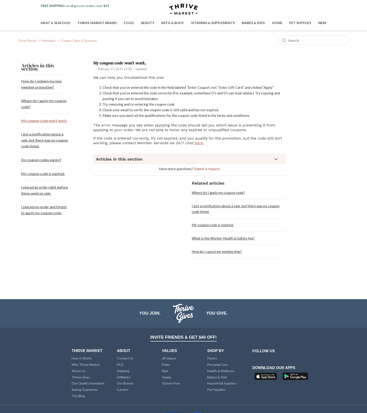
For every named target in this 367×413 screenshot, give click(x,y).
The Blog (78, 396)
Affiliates (123, 377)
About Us (79, 371)
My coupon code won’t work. (44, 120)
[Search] (314, 40)
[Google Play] (295, 377)
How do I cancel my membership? (217, 251)
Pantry (212, 358)
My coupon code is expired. (43, 173)
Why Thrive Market (86, 364)
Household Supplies (221, 383)
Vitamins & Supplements (213, 23)
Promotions (48, 41)
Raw (165, 371)
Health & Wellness (220, 371)
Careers (122, 389)
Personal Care (217, 364)
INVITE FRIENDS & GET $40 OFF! (183, 337)
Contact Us (125, 358)
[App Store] (266, 377)
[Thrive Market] (183, 9)
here (198, 143)
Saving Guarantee (85, 389)
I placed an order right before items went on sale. (44, 190)
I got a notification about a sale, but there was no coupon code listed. (44, 140)
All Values (169, 358)
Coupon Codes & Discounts (79, 41)
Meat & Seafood (55, 23)
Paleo (166, 364)
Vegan (166, 377)
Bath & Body (172, 23)
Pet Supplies (300, 23)
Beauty (147, 23)
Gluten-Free (171, 383)
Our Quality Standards (88, 383)
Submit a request (207, 169)
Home (277, 23)
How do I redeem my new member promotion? (41, 84)
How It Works (82, 358)
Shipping (123, 371)
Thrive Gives (81, 377)
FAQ (120, 364)
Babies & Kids (253, 23)
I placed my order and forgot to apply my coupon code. (44, 210)
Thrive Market (27, 41)
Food (129, 23)
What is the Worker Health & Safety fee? (223, 238)
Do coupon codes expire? (41, 160)
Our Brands (125, 383)
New (322, 23)
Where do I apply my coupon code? (43, 103)
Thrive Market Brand (97, 23)
